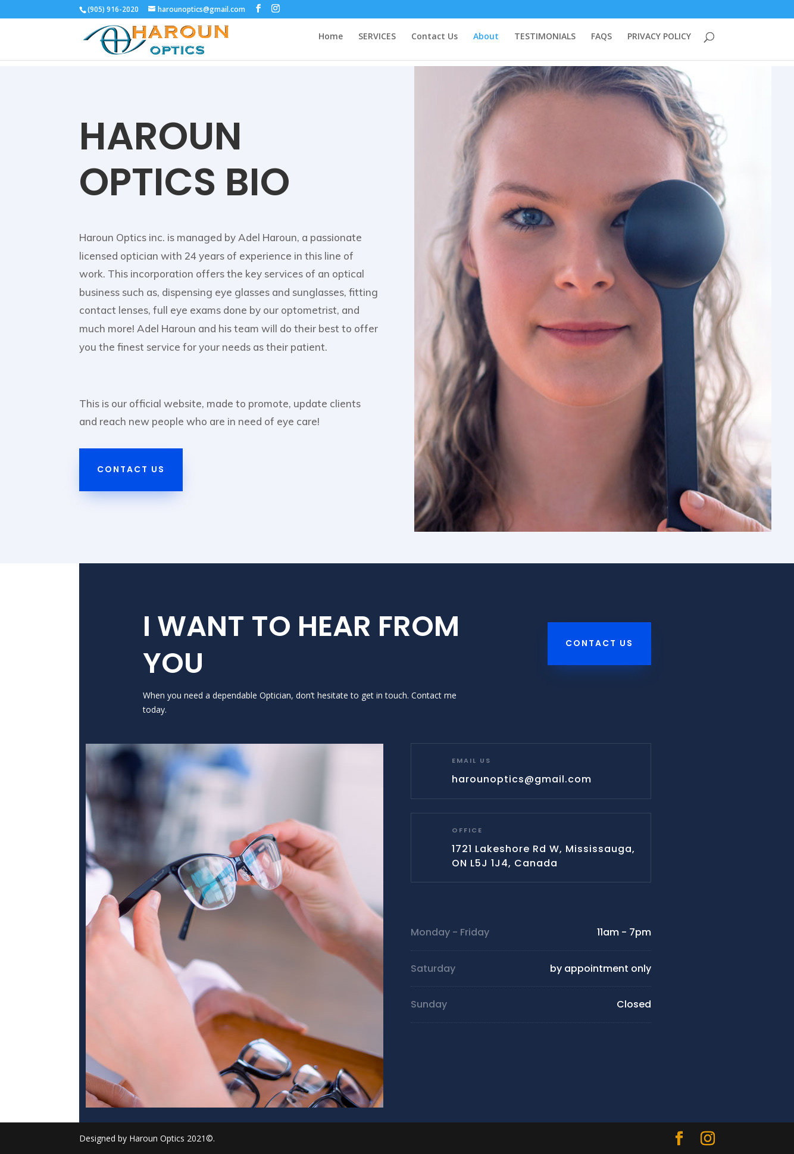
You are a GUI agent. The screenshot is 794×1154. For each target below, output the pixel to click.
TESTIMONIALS (545, 42)
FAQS (601, 42)
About (486, 42)
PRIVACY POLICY (659, 42)
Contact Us (434, 42)
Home (330, 42)
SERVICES (377, 42)
